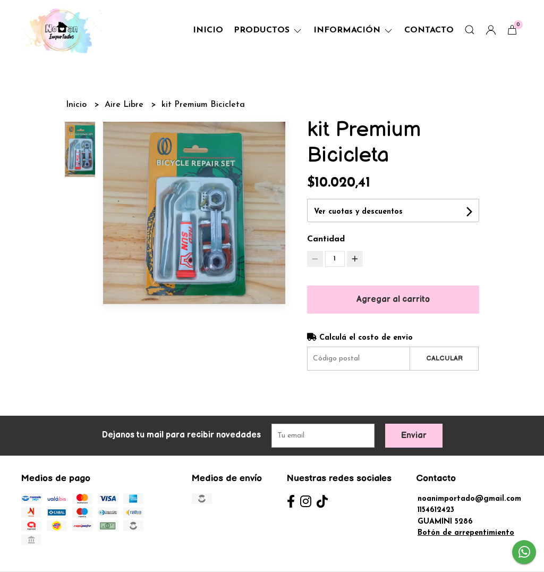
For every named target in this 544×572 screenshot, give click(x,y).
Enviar (414, 436)
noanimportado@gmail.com (469, 499)
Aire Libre (125, 104)
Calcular (444, 358)
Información (353, 30)
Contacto (429, 30)
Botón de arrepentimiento (466, 533)
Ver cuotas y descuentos (358, 212)
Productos (268, 30)
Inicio (208, 30)
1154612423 (436, 510)
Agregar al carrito (393, 300)
